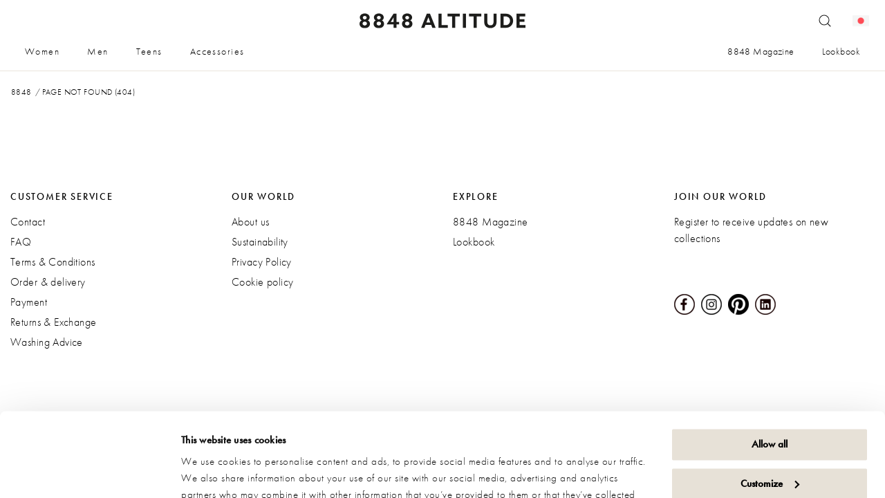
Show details (207, 471)
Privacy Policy (262, 262)
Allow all (770, 366)
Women (42, 51)
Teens (149, 51)
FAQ (20, 241)
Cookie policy (262, 282)
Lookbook (841, 51)
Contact (27, 221)
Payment (28, 302)
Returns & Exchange (53, 322)
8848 (21, 92)
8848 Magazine (760, 51)
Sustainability (260, 241)
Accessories (217, 51)
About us (250, 221)
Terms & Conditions (52, 262)
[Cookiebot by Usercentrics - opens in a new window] (89, 471)
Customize (769, 405)
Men (97, 51)
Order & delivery (48, 282)
